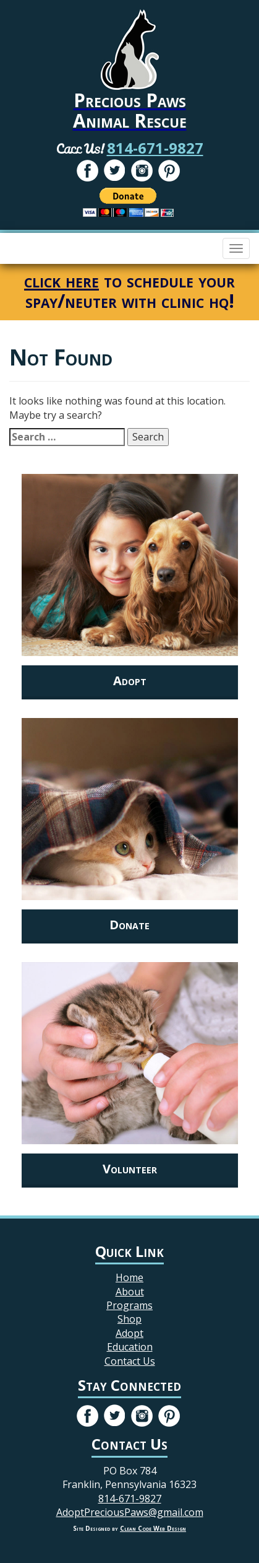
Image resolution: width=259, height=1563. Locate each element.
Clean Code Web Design (153, 1528)
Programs (129, 1305)
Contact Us (129, 1361)
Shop (129, 1319)
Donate (129, 924)
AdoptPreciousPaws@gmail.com (129, 1512)
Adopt (129, 680)
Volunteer (130, 1168)
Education (130, 1347)
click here (61, 280)
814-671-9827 (155, 148)
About (130, 1291)
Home (129, 1277)
